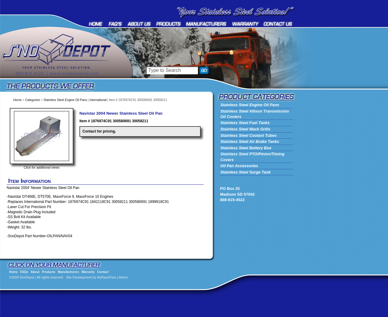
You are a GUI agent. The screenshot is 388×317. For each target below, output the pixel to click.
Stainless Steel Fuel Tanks (245, 122)
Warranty (245, 23)
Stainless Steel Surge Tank (245, 172)
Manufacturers (206, 23)
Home (96, 23)
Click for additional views (41, 167)
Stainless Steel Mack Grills (245, 129)
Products (168, 23)
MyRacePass (106, 277)
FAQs (115, 23)
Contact (278, 23)
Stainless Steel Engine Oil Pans (65, 100)
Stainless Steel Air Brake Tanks (249, 141)
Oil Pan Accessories (239, 166)
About (139, 23)
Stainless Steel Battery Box (245, 148)
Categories (32, 100)
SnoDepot (63, 64)
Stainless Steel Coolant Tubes (248, 135)
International (97, 100)
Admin (123, 277)
